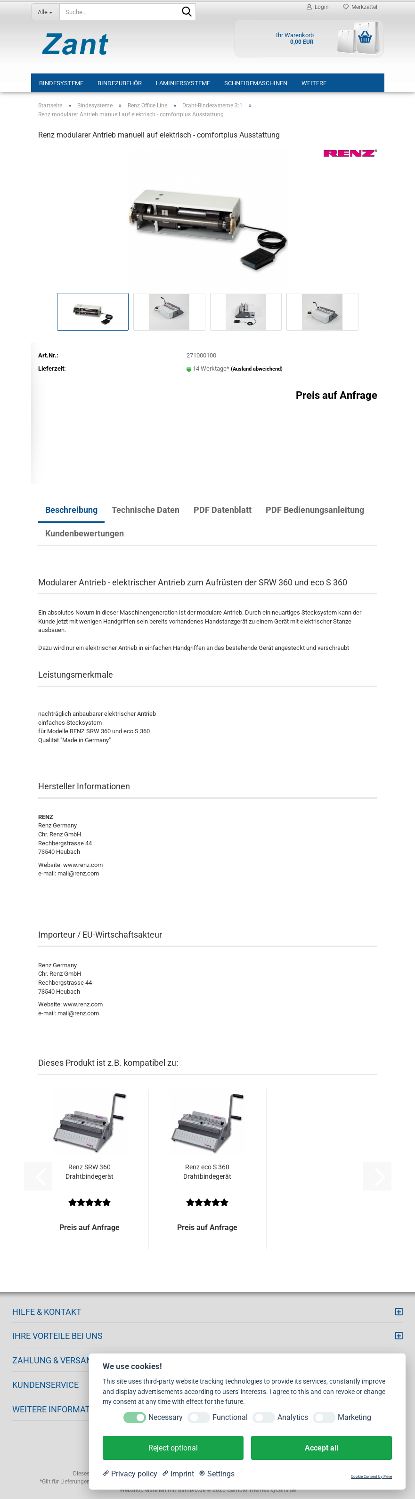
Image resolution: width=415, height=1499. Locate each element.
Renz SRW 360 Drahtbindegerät (89, 1171)
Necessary (165, 1417)
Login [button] (318, 7)
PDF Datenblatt (223, 510)
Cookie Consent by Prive (371, 1477)
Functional (230, 1417)
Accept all (321, 1447)
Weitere (313, 83)
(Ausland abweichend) (257, 369)
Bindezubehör (120, 83)
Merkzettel (360, 7)
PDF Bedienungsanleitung (315, 510)
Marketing (354, 1417)
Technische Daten (145, 510)
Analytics (292, 1417)
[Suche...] (45, 11)
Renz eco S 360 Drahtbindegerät (207, 1171)
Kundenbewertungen (84, 533)
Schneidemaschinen (255, 83)
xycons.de (283, 1490)
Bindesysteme (61, 83)
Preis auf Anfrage (336, 395)
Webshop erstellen (143, 1490)
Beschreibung (71, 510)
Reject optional (173, 1447)
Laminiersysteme (183, 83)
